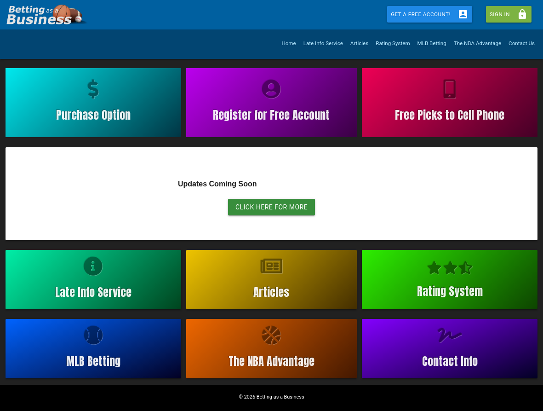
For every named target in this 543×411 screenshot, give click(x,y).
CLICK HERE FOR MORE (271, 207)
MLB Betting (431, 43)
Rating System (393, 43)
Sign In (509, 14)
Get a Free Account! (430, 14)
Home (288, 43)
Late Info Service (323, 43)
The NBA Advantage (477, 43)
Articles (359, 43)
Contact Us (522, 43)
